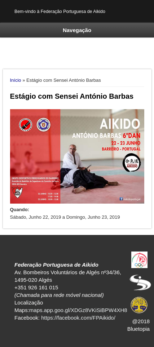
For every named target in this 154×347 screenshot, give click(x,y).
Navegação (77, 30)
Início (15, 80)
